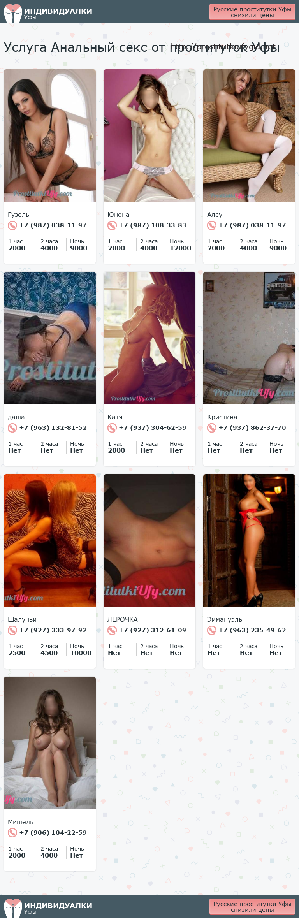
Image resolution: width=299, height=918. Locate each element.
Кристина (222, 417)
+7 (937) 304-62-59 (146, 428)
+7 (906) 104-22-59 (47, 832)
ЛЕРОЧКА (122, 619)
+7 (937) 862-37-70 (246, 428)
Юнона (118, 214)
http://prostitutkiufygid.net (223, 46)
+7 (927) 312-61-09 (146, 630)
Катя (115, 417)
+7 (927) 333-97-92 (47, 630)
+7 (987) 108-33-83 (146, 225)
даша (16, 417)
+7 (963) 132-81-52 (47, 428)
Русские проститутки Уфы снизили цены (252, 11)
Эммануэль (224, 619)
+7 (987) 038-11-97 (47, 225)
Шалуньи (22, 619)
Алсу (214, 214)
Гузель (18, 214)
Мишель (20, 822)
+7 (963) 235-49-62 (246, 630)
